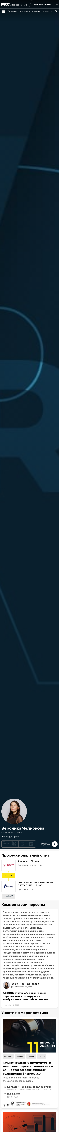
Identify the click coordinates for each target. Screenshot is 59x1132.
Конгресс (8, 1056)
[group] (12, 11)
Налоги (42, 1056)
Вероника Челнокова (25, 983)
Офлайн (19, 1056)
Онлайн (31, 1056)
